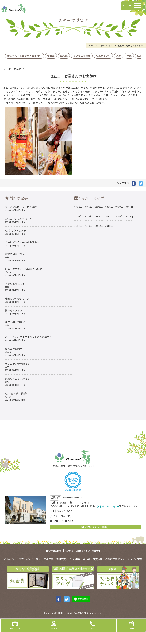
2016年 (119, 216)
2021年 (129, 207)
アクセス (53, 625)
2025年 (88, 207)
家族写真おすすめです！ (18, 381)
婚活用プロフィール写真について (23, 272)
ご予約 (131, 625)
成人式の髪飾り (15, 352)
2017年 (109, 216)
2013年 (88, 226)
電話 (92, 625)
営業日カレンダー (109, 506)
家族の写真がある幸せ (17, 257)
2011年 (109, 226)
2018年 (99, 216)
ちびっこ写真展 (81, 55)
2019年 (88, 216)
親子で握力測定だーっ (17, 325)
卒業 (129, 55)
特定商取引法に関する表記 (77, 550)
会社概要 (96, 550)
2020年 (78, 216)
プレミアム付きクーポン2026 (21, 208)
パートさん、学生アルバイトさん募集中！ (28, 338)
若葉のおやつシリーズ (17, 300)
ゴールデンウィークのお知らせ (22, 243)
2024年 (99, 207)
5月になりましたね (15, 232)
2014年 (78, 226)
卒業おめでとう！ (15, 287)
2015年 (129, 216)
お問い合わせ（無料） (95, 527)
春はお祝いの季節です (17, 366)
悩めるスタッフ (15, 312)
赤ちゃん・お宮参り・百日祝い (24, 55)
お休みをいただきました (18, 220)
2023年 (109, 207)
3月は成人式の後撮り (17, 396)
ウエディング (103, 55)
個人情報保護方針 (54, 550)
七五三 (51, 55)
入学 (118, 55)
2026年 (78, 207)
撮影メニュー (15, 625)
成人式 (64, 55)
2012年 (99, 226)
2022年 (119, 207)
